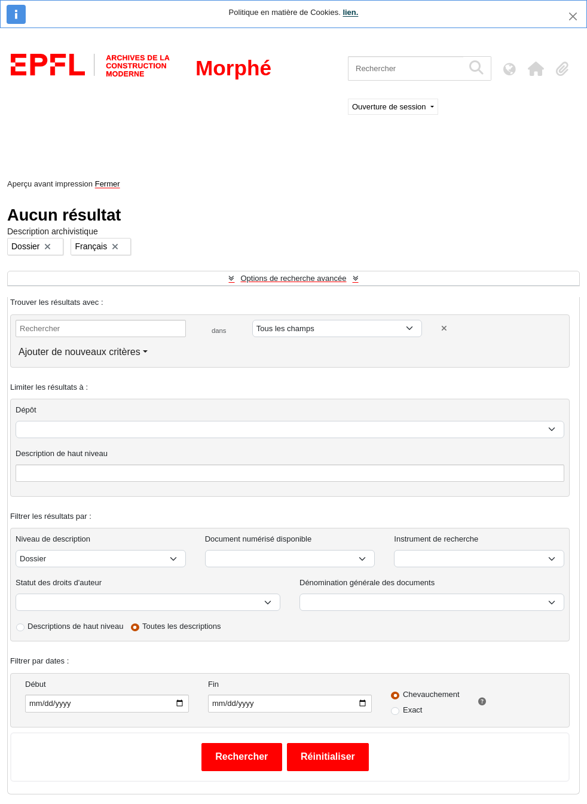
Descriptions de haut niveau (75, 626)
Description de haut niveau (62, 453)
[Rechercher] (405, 68)
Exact (413, 709)
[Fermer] (573, 16)
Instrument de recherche (436, 538)
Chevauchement (431, 694)
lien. (350, 12)
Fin (213, 684)
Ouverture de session (390, 106)
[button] (535, 69)
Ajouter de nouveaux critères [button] (79, 352)
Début (35, 684)
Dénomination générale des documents (367, 582)
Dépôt (26, 409)
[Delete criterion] (444, 328)
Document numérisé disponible (258, 538)
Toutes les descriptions (181, 626)
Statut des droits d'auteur (59, 582)
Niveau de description (53, 538)
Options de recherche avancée (293, 278)
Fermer (107, 183)
